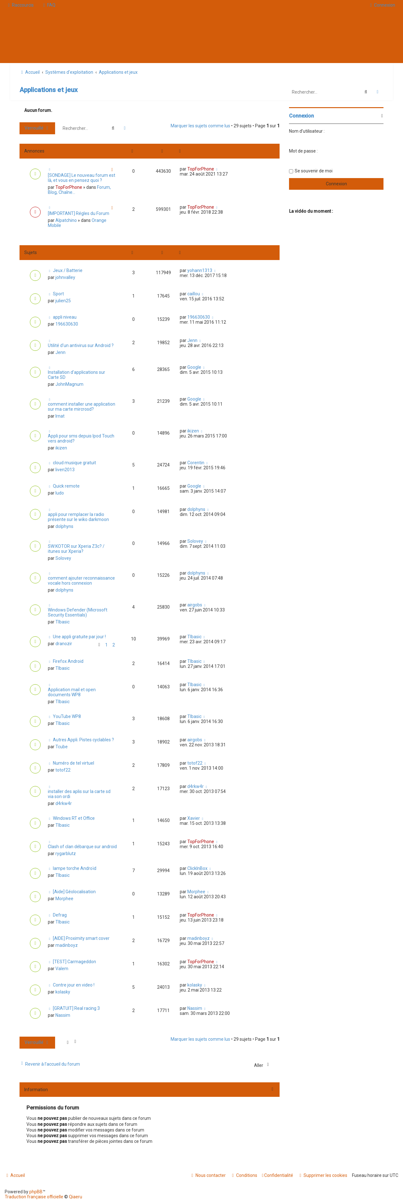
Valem (61, 968)
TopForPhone (68, 187)
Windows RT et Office (74, 818)
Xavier (193, 818)
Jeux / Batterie (67, 270)
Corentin (195, 462)
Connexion (301, 116)
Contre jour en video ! (73, 984)
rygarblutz (65, 853)
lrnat (60, 416)
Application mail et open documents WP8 (72, 692)
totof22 (63, 770)
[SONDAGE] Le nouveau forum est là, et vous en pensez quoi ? (81, 178)
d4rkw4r (63, 803)
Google (194, 367)
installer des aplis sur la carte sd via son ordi (79, 794)
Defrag (60, 914)
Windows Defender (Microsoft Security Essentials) (77, 612)
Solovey (63, 558)
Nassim (62, 1015)
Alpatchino (66, 220)
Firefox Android (68, 661)
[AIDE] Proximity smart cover (81, 938)
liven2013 (65, 469)
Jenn (60, 352)
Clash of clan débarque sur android (82, 846)
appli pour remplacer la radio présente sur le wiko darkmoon (78, 517)
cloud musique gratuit (74, 462)
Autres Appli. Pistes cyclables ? (83, 739)
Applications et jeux (49, 90)
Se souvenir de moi (313, 170)
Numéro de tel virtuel (73, 763)
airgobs (194, 604)
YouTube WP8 (67, 716)
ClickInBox (197, 868)
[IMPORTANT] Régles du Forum (78, 213)
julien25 (63, 300)
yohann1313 (199, 270)
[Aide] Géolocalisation (74, 891)
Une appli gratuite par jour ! (79, 636)
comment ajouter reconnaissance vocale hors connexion (81, 581)
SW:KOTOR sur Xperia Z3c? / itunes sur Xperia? (76, 549)
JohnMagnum (69, 384)
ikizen (61, 447)
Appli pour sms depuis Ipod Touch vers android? (81, 438)
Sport (58, 293)
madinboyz (66, 945)
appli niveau (65, 317)
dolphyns (64, 526)
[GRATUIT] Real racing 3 (76, 1008)
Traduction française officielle (34, 1196)
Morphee (64, 898)
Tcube (61, 746)
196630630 (66, 324)
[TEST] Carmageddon (74, 961)
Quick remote (66, 486)
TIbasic (62, 621)
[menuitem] (48, 5)
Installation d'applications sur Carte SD (76, 375)
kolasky (62, 991)
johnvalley (65, 277)
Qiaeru (75, 1196)
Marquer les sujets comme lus (200, 125)
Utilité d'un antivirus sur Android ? (81, 345)
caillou (193, 293)
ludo (59, 492)
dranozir (63, 643)
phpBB (36, 1191)
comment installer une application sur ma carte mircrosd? (81, 407)
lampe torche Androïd (74, 868)
